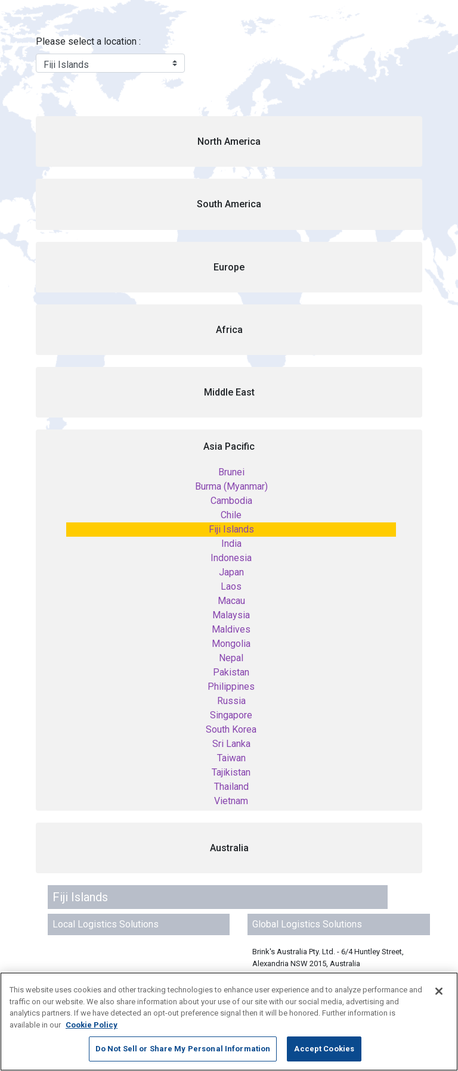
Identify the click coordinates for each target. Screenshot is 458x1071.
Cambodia (231, 500)
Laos (231, 586)
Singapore (231, 715)
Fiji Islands (231, 529)
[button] (229, 141)
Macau (231, 600)
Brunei (231, 472)
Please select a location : (88, 41)
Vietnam (231, 801)
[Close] (439, 991)
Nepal (231, 658)
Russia (231, 700)
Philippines (231, 686)
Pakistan (231, 672)
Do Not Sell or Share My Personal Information (183, 1048)
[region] (229, 1021)
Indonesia (231, 557)
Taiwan (231, 758)
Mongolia (231, 643)
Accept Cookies (324, 1048)
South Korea (231, 729)
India (231, 543)
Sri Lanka (231, 743)
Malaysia (231, 615)
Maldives (231, 629)
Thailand (231, 786)
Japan (231, 572)
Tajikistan (231, 772)
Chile (231, 515)
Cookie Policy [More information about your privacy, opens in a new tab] (91, 1024)
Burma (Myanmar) (231, 486)
